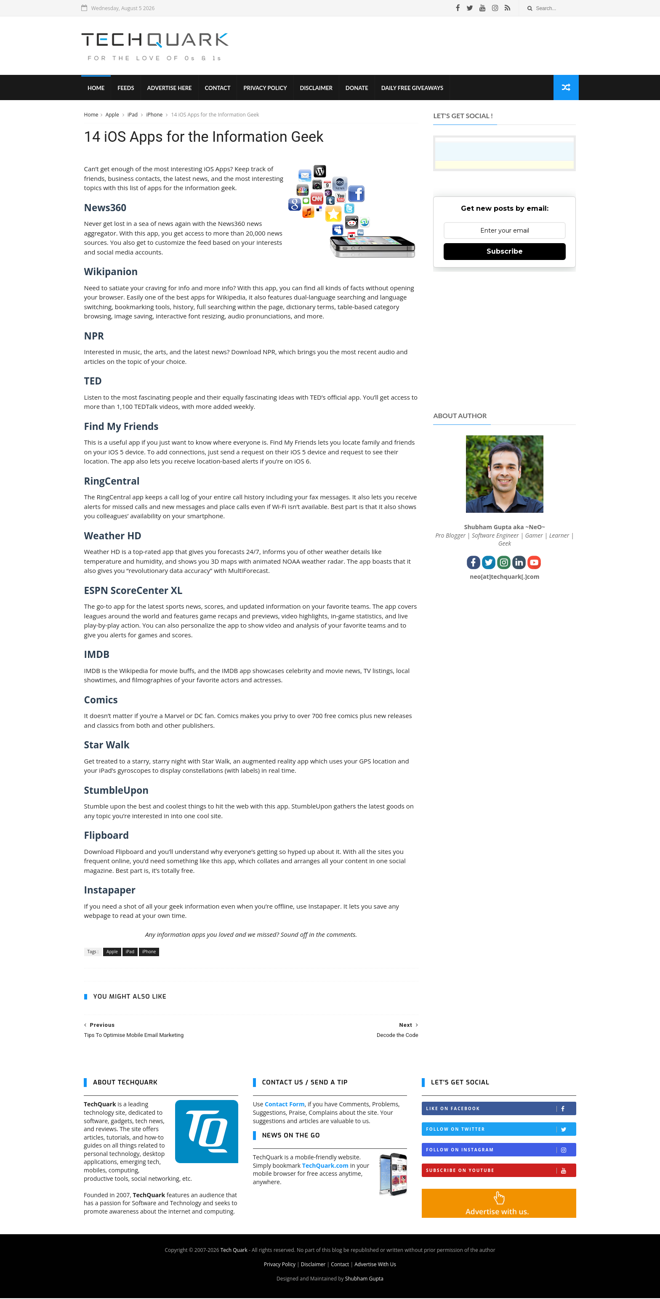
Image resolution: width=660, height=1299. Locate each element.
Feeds (128, 88)
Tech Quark (234, 1250)
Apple (112, 115)
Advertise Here (172, 88)
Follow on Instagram (501, 1151)
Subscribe (505, 252)
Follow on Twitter (501, 1130)
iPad (132, 115)
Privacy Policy (268, 88)
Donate (359, 88)
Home (98, 88)
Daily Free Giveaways (415, 88)
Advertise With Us (375, 1265)
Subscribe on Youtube (501, 1171)
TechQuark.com (325, 1166)
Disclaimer (319, 88)
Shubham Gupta (364, 1279)
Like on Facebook (501, 1109)
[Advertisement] (423, 46)
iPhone (155, 115)
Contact (220, 88)
